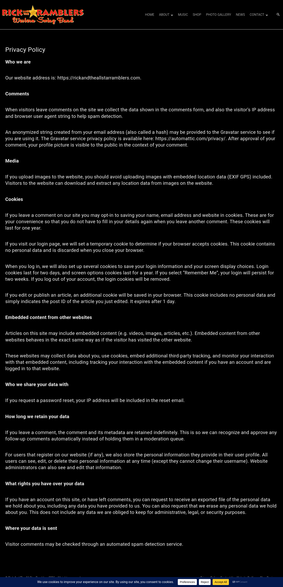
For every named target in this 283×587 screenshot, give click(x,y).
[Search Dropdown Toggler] (278, 15)
